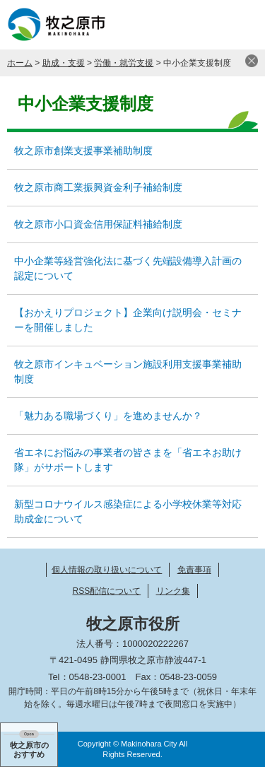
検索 (205, 24)
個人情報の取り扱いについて (107, 570)
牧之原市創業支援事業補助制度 (83, 150)
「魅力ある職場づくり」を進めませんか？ (108, 415)
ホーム (20, 63)
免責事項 (194, 570)
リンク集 (173, 591)
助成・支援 (63, 63)
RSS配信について (106, 591)
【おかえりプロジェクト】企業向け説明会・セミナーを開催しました (128, 320)
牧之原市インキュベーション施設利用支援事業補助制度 (128, 371)
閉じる (251, 60)
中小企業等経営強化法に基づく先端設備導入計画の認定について (128, 268)
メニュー (240, 24)
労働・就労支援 (123, 63)
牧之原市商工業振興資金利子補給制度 (98, 187)
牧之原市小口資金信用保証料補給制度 (98, 224)
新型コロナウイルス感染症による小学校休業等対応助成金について (128, 511)
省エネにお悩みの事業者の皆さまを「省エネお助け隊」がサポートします (128, 460)
